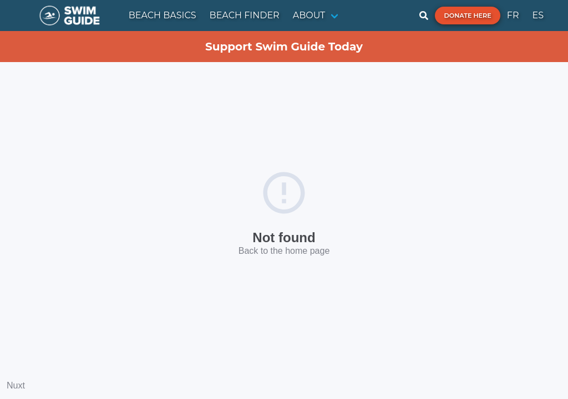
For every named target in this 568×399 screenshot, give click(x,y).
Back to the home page (284, 250)
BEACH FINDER (245, 15)
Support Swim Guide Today (284, 46)
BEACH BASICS (162, 15)
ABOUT (309, 15)
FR (513, 15)
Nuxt (16, 385)
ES (538, 15)
